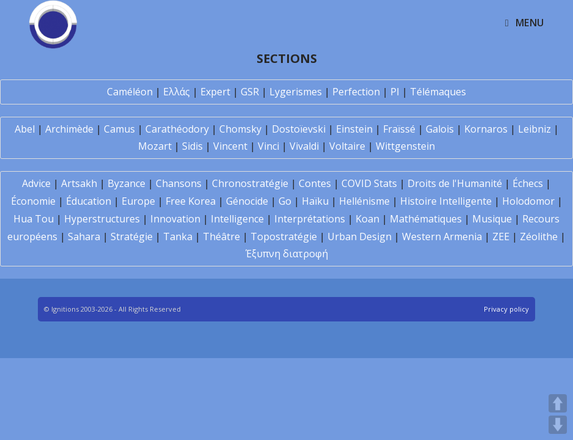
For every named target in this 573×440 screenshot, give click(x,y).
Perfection (356, 91)
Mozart (155, 146)
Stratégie (132, 236)
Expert (215, 91)
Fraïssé (399, 129)
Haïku (315, 201)
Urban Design (359, 236)
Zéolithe (539, 236)
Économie (33, 201)
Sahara (84, 236)
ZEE (500, 236)
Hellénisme (364, 201)
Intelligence (237, 219)
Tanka (177, 236)
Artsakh (79, 183)
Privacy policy (506, 309)
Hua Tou (33, 219)
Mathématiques (426, 219)
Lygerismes (295, 91)
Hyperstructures (102, 219)
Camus (119, 129)
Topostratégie (283, 236)
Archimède (69, 129)
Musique (492, 219)
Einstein (354, 129)
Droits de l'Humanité (454, 183)
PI (395, 91)
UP (558, 403)
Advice (36, 183)
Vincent (230, 146)
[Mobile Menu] (524, 22)
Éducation (88, 201)
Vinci (268, 146)
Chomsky (240, 129)
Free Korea (191, 201)
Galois (440, 129)
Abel (25, 129)
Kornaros (486, 129)
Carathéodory (177, 129)
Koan (367, 219)
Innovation (175, 219)
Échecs (528, 183)
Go (285, 201)
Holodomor (528, 201)
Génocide (247, 201)
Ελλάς (176, 91)
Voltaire (347, 146)
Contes (315, 183)
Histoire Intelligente (446, 201)
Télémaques (438, 91)
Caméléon (130, 91)
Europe (138, 201)
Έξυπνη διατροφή (287, 253)
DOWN (558, 425)
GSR (250, 91)
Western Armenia (442, 236)
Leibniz (534, 129)
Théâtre (221, 236)
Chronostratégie (250, 183)
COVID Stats (369, 183)
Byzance (126, 183)
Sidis (192, 146)
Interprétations (309, 219)
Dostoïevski (299, 129)
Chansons (179, 183)
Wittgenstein (405, 146)
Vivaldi (304, 146)
